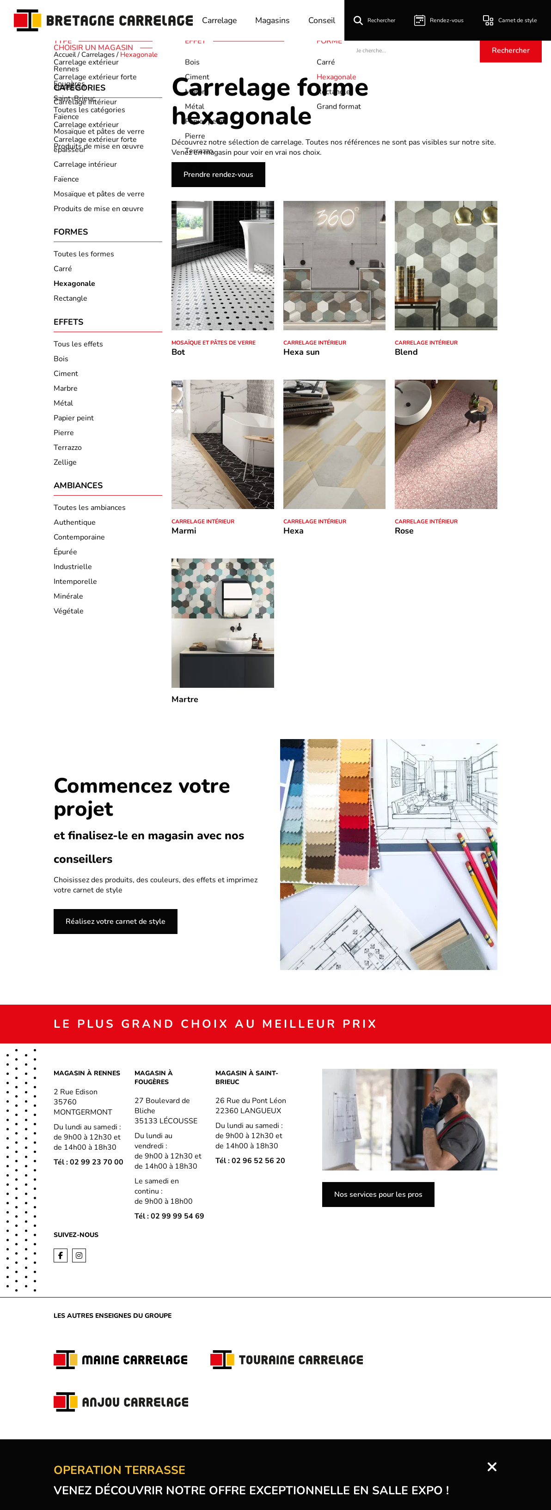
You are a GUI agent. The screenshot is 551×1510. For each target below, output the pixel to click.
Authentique (75, 526)
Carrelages (98, 54)
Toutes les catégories (89, 110)
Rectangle (70, 300)
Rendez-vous (440, 20)
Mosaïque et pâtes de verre (99, 194)
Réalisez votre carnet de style (115, 921)
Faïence (66, 179)
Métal (63, 405)
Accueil (65, 54)
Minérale (68, 600)
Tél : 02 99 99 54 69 (169, 1216)
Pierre (64, 435)
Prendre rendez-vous (218, 175)
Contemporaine (79, 541)
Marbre (66, 391)
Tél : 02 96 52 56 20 (250, 1161)
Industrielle (73, 570)
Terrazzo (68, 450)
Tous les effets (78, 346)
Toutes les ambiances (90, 511)
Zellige (65, 465)
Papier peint (74, 420)
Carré (63, 270)
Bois (61, 361)
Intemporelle (75, 585)
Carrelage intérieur (85, 164)
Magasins (274, 20)
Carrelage (219, 20)
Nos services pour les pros (378, 1194)
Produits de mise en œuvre (99, 209)
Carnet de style (510, 20)
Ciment (66, 376)
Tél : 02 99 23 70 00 (88, 1162)
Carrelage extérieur (86, 125)
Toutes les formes (84, 255)
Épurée (65, 556)
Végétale (69, 615)
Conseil (324, 20)
